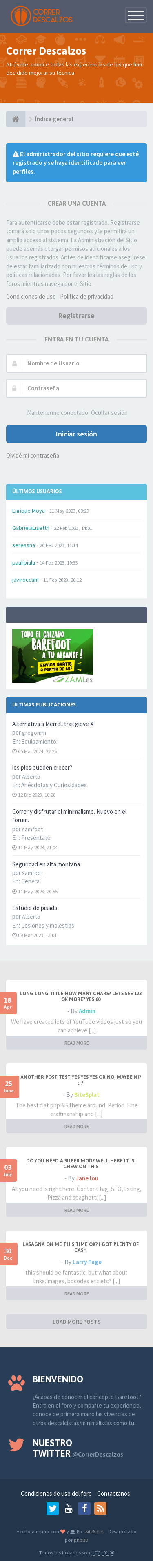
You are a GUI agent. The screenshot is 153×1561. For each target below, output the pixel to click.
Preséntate (36, 837)
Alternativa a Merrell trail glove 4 (52, 724)
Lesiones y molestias (47, 925)
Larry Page (87, 1262)
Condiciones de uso (31, 296)
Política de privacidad (86, 296)
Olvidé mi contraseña (32, 455)
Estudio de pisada (34, 908)
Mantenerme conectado (57, 412)
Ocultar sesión (109, 412)
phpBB (81, 1540)
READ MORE (76, 1043)
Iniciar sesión (76, 433)
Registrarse (76, 315)
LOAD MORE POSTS (77, 1321)
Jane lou (87, 1178)
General (31, 881)
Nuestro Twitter (78, 1448)
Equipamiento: (39, 741)
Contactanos (113, 1493)
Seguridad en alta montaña (46, 864)
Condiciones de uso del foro (56, 1493)
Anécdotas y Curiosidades (54, 785)
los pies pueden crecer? (42, 767)
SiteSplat (87, 1094)
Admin (87, 1011)
